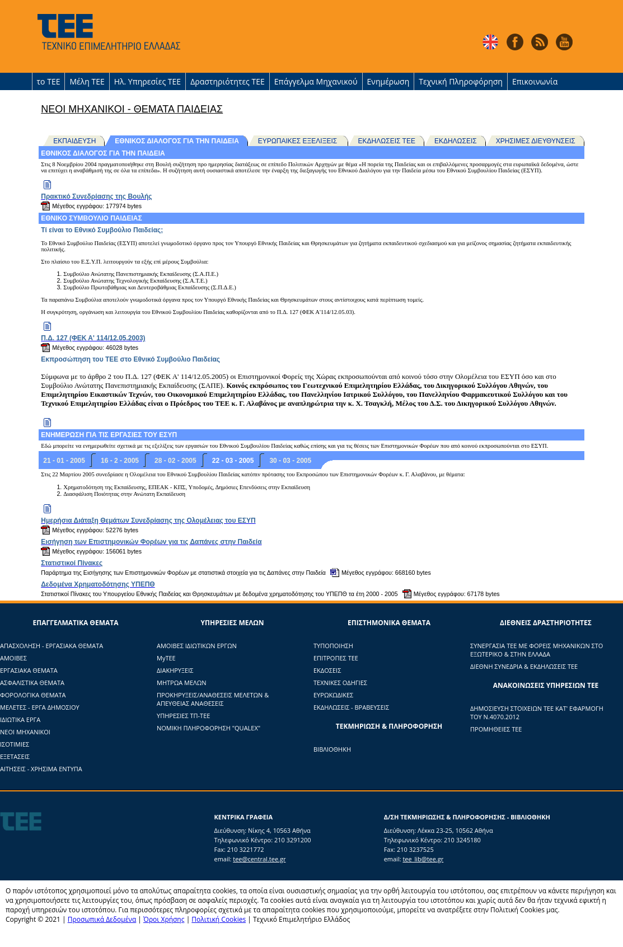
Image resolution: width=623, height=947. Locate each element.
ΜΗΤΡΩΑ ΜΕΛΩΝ (182, 682)
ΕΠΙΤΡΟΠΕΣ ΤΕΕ (335, 658)
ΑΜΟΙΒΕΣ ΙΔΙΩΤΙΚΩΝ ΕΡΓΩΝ (197, 645)
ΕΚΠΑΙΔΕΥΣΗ (74, 141)
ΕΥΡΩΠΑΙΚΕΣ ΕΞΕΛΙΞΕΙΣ (298, 141)
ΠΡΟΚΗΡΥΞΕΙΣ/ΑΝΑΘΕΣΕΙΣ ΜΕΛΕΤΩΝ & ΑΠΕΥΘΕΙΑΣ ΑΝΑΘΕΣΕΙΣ (213, 699)
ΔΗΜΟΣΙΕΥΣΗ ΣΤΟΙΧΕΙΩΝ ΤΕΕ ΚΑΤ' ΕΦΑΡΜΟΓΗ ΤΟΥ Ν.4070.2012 (536, 712)
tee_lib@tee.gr (422, 859)
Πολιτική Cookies (218, 919)
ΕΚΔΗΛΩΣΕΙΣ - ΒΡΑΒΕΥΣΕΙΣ (351, 707)
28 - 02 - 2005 (175, 461)
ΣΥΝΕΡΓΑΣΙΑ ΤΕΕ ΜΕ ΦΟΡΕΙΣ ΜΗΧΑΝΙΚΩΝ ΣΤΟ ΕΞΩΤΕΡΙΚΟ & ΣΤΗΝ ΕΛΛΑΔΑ (536, 649)
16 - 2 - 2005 (120, 461)
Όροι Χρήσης (163, 919)
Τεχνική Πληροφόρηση (461, 81)
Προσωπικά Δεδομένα (102, 919)
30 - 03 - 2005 (290, 461)
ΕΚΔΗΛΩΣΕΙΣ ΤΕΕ (386, 141)
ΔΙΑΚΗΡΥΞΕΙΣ (175, 670)
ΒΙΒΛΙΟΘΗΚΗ (332, 749)
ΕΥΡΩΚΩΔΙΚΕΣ (333, 695)
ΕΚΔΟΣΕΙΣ (327, 670)
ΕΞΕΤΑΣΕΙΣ (15, 756)
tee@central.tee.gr (259, 859)
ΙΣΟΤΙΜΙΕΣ (14, 744)
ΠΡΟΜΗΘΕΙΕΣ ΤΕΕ (496, 729)
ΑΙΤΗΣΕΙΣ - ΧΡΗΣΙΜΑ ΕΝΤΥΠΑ (41, 769)
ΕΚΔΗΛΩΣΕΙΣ (455, 141)
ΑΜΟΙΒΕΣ (13, 658)
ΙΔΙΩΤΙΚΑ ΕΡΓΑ (20, 719)
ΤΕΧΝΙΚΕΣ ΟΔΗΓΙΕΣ (340, 682)
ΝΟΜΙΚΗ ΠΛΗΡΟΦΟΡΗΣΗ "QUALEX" (208, 728)
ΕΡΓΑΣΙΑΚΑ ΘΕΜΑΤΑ (29, 670)
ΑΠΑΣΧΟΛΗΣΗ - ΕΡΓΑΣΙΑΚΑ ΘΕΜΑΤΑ (51, 645)
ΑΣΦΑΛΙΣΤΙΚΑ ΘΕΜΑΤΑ (32, 682)
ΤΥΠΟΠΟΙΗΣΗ (333, 645)
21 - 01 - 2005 (64, 461)
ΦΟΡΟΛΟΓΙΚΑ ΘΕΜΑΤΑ (33, 695)
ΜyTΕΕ (166, 658)
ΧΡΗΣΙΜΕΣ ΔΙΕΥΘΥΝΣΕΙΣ (535, 141)
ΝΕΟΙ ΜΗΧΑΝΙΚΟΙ (25, 732)
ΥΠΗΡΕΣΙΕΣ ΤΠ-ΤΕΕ (183, 715)
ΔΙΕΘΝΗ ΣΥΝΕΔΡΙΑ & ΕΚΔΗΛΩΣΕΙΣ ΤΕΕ (524, 666)
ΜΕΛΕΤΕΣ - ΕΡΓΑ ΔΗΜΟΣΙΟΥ (39, 707)
